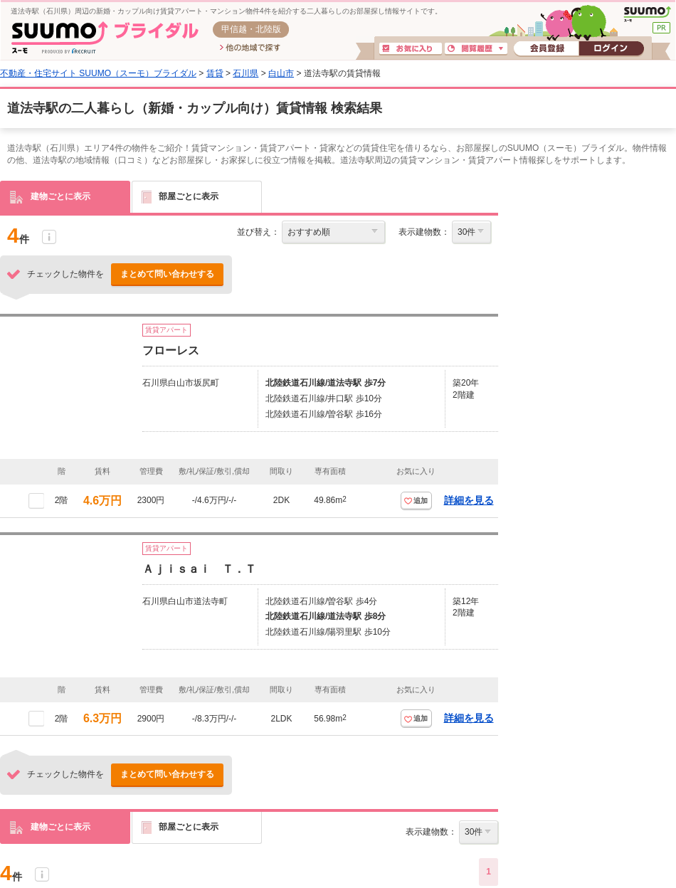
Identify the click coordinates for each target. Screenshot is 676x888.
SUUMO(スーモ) (647, 14)
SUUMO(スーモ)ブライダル (105, 37)
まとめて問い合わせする (167, 274)
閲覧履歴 (476, 49)
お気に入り (410, 49)
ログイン (611, 49)
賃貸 (214, 73)
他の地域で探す (250, 48)
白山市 (281, 73)
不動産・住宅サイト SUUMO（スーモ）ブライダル (98, 73)
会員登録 (546, 49)
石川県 (245, 73)
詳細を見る (469, 500)
